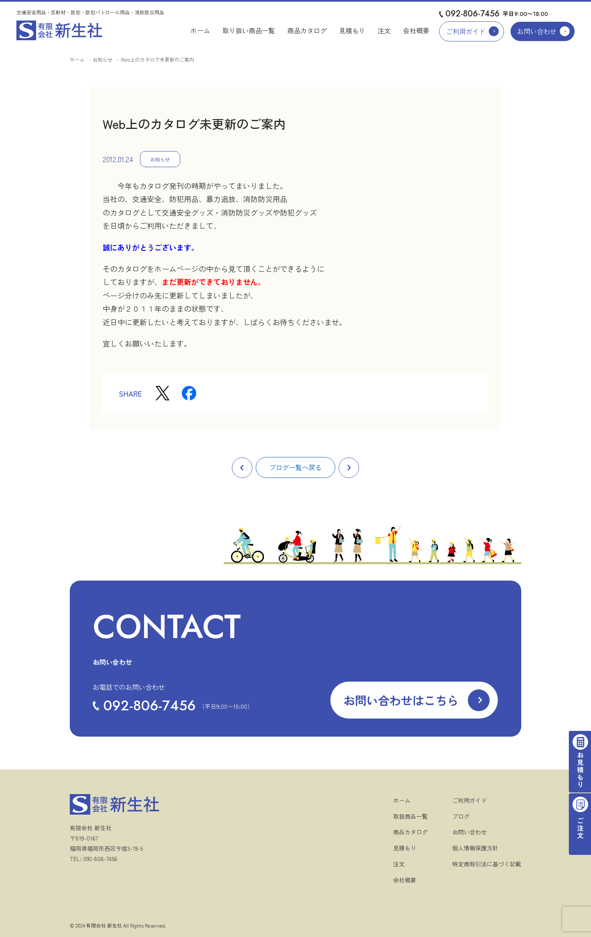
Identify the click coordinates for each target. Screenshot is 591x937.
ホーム (200, 30)
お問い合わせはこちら (401, 700)
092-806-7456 (472, 14)
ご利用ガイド (466, 31)
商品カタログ (307, 30)
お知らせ (102, 59)
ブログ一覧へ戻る (295, 467)
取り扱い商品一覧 (248, 30)
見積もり (352, 30)
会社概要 (416, 30)
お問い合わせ (537, 31)
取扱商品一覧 (410, 816)
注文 (384, 30)
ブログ (461, 816)
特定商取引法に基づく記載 (486, 864)
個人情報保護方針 (475, 848)
